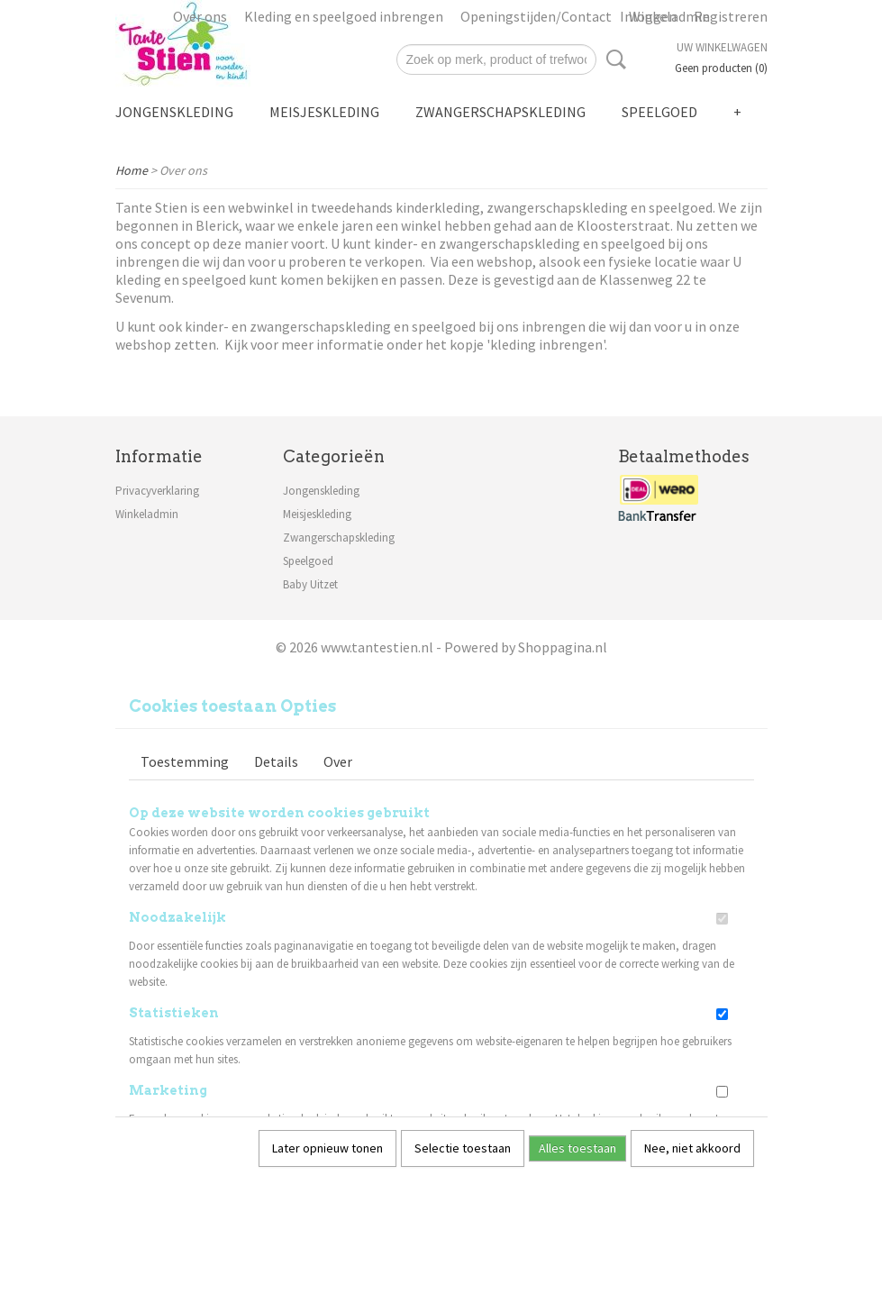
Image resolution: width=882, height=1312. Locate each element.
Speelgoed (659, 112)
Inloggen (648, 16)
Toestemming (185, 761)
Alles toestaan (577, 1148)
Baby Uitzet (310, 584)
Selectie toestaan (462, 1148)
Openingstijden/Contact (536, 16)
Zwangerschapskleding (500, 112)
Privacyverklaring (157, 490)
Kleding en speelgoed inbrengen (343, 16)
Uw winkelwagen (722, 47)
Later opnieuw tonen (327, 1148)
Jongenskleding (174, 112)
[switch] (722, 919)
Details (276, 761)
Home (131, 170)
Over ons (200, 16)
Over (337, 761)
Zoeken (612, 59)
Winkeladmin (146, 514)
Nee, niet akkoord (692, 1148)
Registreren (731, 16)
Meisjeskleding (324, 112)
